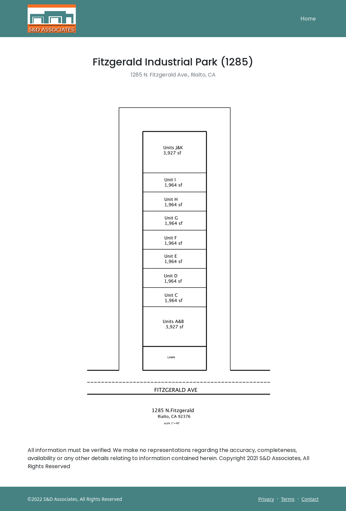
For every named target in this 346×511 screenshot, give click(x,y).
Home (308, 18)
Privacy (266, 499)
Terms (287, 499)
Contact (310, 499)
